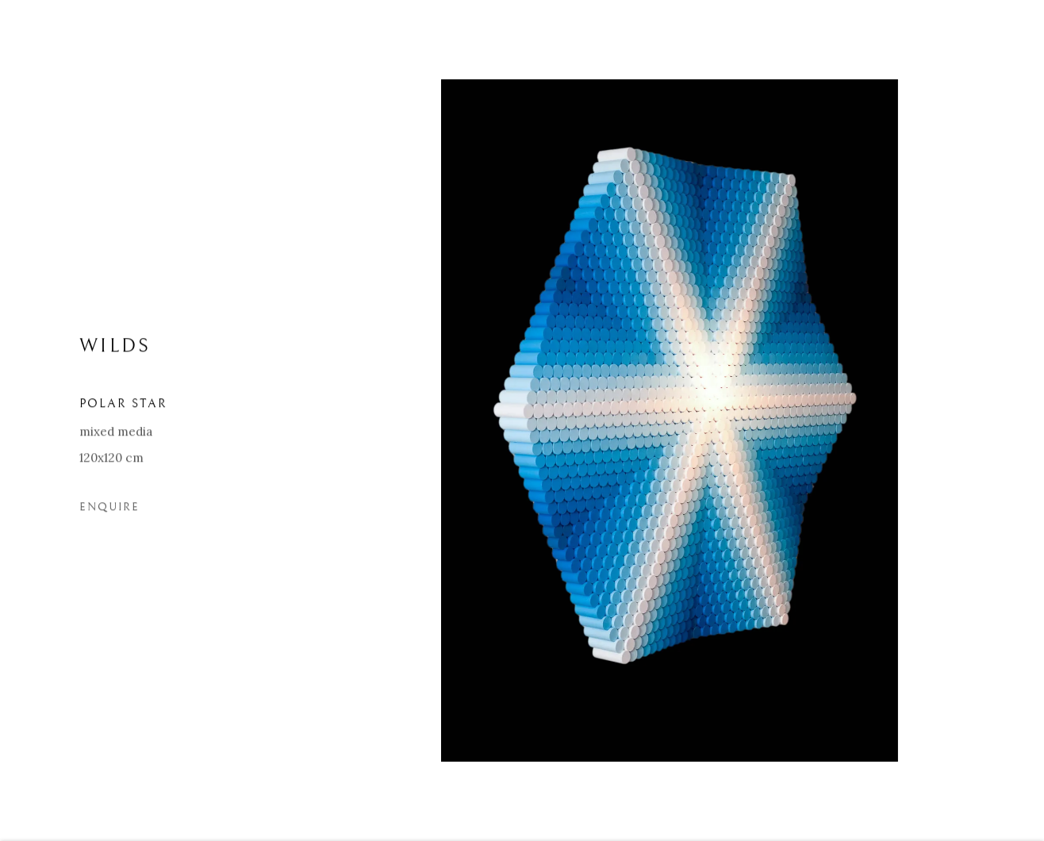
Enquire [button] (109, 510)
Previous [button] (34, 420)
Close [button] (1008, 36)
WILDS (115, 350)
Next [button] (1010, 420)
